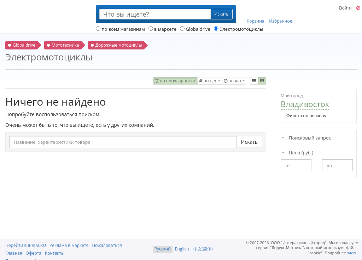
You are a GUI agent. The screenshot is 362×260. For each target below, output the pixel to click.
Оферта (33, 253)
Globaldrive (195, 29)
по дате (234, 81)
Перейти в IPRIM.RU (25, 245)
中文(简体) (203, 249)
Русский (162, 249)
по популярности (175, 81)
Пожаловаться (107, 245)
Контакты (55, 253)
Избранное (280, 14)
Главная (13, 253)
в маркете (162, 29)
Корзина (255, 14)
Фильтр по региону (303, 116)
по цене (209, 81)
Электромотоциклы (238, 29)
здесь (352, 252)
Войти (345, 8)
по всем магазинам (120, 29)
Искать (249, 141)
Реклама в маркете (68, 245)
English (182, 249)
